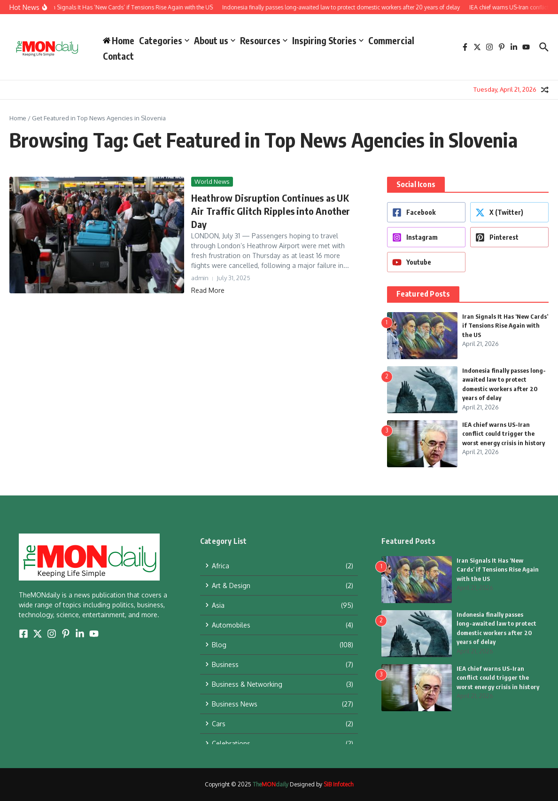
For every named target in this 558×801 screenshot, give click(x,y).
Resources (263, 40)
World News (212, 181)
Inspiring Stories (328, 40)
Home (17, 118)
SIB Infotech (338, 784)
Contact (118, 56)
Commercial (391, 40)
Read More (208, 290)
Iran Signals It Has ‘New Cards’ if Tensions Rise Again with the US (505, 325)
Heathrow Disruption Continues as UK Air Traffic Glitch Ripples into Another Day (270, 211)
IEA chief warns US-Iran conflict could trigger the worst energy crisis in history (503, 434)
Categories (164, 40)
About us (214, 40)
